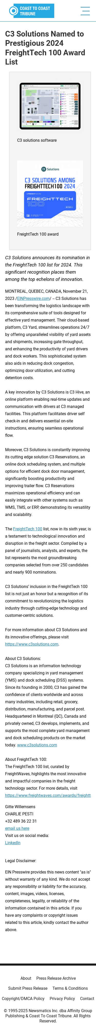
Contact (87, 998)
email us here (17, 828)
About (25, 978)
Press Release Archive (56, 978)
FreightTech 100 (27, 529)
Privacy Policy (62, 998)
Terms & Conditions (70, 988)
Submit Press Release (27, 988)
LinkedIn (12, 842)
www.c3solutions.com (37, 745)
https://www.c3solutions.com (31, 644)
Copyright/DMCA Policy (23, 998)
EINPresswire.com (33, 298)
